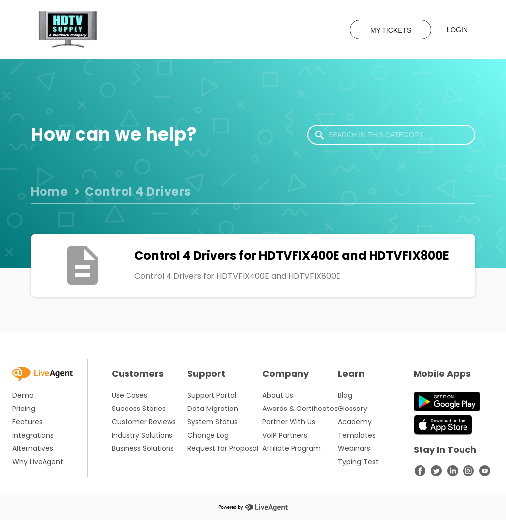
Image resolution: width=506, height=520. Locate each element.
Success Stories (139, 408)
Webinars (354, 448)
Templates (357, 435)
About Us (277, 395)
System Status (212, 422)
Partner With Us (288, 422)
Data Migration (212, 408)
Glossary (352, 408)
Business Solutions (143, 448)
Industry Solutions (142, 435)
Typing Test (358, 462)
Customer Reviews (144, 422)
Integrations (33, 435)
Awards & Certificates (299, 408)
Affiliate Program (291, 448)
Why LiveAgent (37, 462)
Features (27, 422)
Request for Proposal (222, 448)
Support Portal (211, 395)
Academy (355, 422)
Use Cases (129, 395)
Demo (23, 395)
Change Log (208, 435)
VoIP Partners (284, 435)
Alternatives (32, 448)
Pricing (23, 408)
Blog (345, 395)
